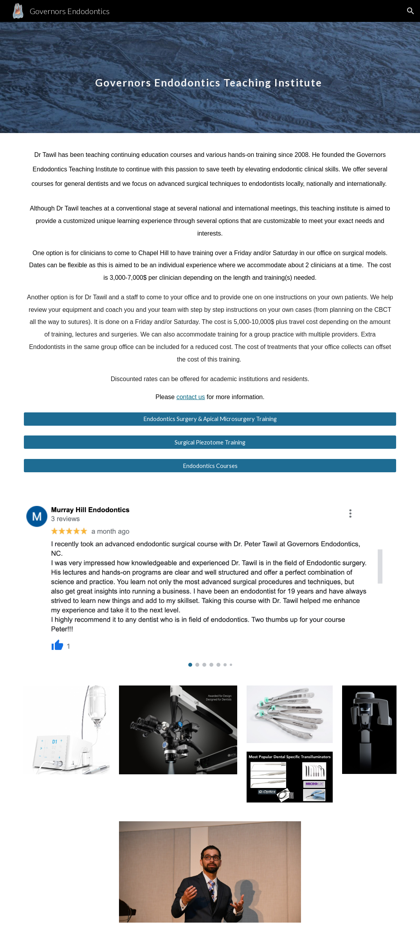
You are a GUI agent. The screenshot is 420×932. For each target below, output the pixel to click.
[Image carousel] (210, 579)
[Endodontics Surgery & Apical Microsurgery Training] (210, 419)
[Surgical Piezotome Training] (210, 442)
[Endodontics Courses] (210, 466)
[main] (210, 77)
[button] (410, 11)
